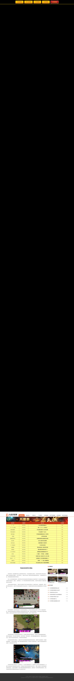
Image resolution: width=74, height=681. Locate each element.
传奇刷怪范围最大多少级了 (55, 590)
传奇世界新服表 (65, 515)
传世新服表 (59, 515)
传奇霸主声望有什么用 (54, 596)
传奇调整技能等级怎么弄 (54, 588)
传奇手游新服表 (52, 515)
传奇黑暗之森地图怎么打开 (55, 600)
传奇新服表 (46, 515)
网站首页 (21, 515)
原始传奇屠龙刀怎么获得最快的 (56, 594)
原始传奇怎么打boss (54, 592)
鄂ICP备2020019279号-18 (49, 677)
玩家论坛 (34, 515)
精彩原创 (27, 515)
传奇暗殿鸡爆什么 (53, 598)
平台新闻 (40, 515)
